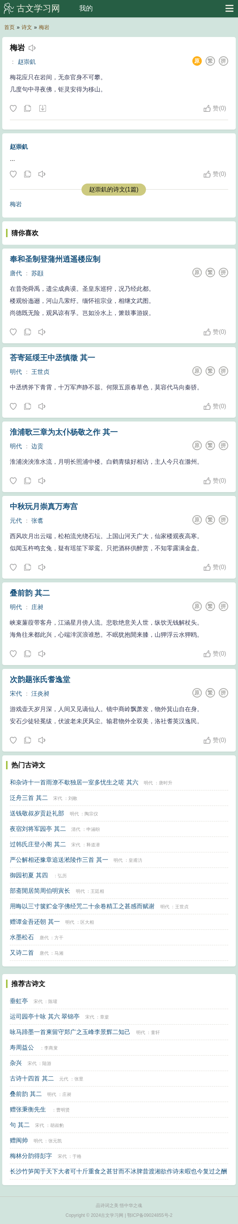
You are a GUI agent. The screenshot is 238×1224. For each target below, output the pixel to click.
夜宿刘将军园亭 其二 (38, 829)
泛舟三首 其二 (29, 798)
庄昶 (37, 607)
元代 (16, 520)
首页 (9, 27)
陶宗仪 (91, 814)
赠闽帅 (19, 1140)
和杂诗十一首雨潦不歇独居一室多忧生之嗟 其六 (74, 782)
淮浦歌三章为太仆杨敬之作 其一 (64, 432)
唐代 (16, 273)
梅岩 (44, 27)
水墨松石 (22, 937)
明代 (16, 372)
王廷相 (97, 891)
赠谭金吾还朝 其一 (35, 921)
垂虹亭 (19, 1001)
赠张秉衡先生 (28, 1109)
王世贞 (40, 372)
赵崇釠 (27, 62)
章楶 (104, 1017)
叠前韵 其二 (30, 593)
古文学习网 (38, 8)
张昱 (78, 1079)
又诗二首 (22, 952)
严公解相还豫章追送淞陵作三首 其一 (59, 860)
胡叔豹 (57, 1125)
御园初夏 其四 (29, 875)
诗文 (26, 27)
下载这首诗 (42, 109)
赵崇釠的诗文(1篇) (114, 189)
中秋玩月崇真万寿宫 (44, 506)
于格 (76, 1156)
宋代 (16, 693)
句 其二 (19, 1125)
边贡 (37, 446)
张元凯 (55, 1141)
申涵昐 (93, 829)
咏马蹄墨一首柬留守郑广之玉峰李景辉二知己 (70, 1032)
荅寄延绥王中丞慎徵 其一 (52, 357)
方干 (58, 937)
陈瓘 (52, 1001)
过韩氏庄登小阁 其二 (38, 844)
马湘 (58, 953)
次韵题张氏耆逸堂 (40, 679)
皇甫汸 (135, 860)
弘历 (62, 875)
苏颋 (37, 273)
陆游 (46, 1063)
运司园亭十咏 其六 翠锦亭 (45, 1016)
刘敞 (72, 798)
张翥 (37, 520)
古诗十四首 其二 (32, 1078)
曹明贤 (63, 1110)
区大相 (87, 922)
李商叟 (51, 1048)
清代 (75, 829)
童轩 (155, 1032)
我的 (86, 8)
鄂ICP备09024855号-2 (149, 1215)
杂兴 (16, 1063)
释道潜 (93, 844)
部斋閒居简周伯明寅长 (40, 891)
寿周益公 (22, 1047)
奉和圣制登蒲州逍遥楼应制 (55, 259)
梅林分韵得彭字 (31, 1156)
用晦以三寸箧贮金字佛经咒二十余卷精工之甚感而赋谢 (82, 906)
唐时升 (165, 783)
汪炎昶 (40, 693)
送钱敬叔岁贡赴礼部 (37, 813)
